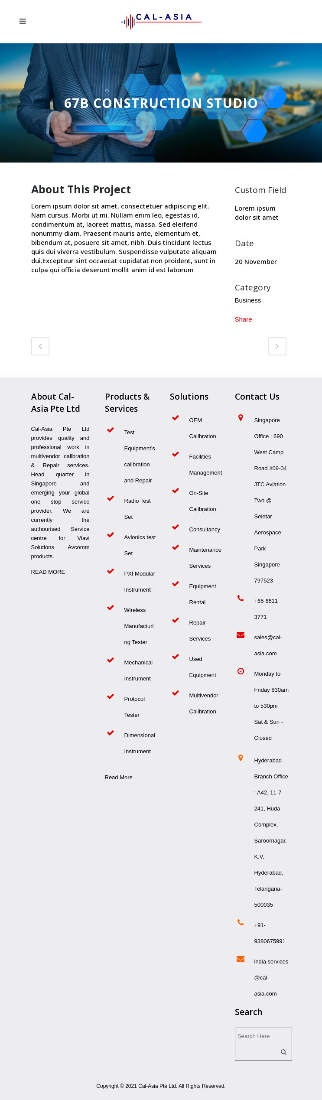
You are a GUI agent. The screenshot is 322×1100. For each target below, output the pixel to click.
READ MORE (48, 572)
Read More (119, 777)
